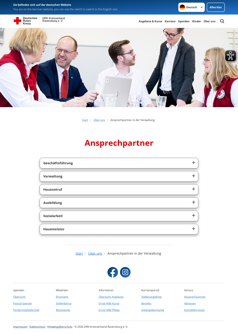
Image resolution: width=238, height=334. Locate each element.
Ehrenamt (62, 297)
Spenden (184, 21)
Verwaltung (52, 176)
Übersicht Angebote (111, 297)
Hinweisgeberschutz (60, 327)
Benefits (146, 303)
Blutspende (63, 310)
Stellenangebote (151, 297)
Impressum (20, 327)
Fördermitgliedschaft (26, 310)
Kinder (196, 21)
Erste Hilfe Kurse (109, 303)
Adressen (190, 303)
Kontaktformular (194, 310)
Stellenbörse (64, 303)
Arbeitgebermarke (152, 310)
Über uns (210, 21)
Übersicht (19, 297)
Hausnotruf (52, 189)
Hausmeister (53, 229)
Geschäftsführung (58, 163)
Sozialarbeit (53, 216)
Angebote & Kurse (150, 21)
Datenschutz (37, 327)
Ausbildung (52, 202)
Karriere (170, 21)
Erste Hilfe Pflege (109, 310)
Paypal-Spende (22, 303)
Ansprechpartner (195, 297)
